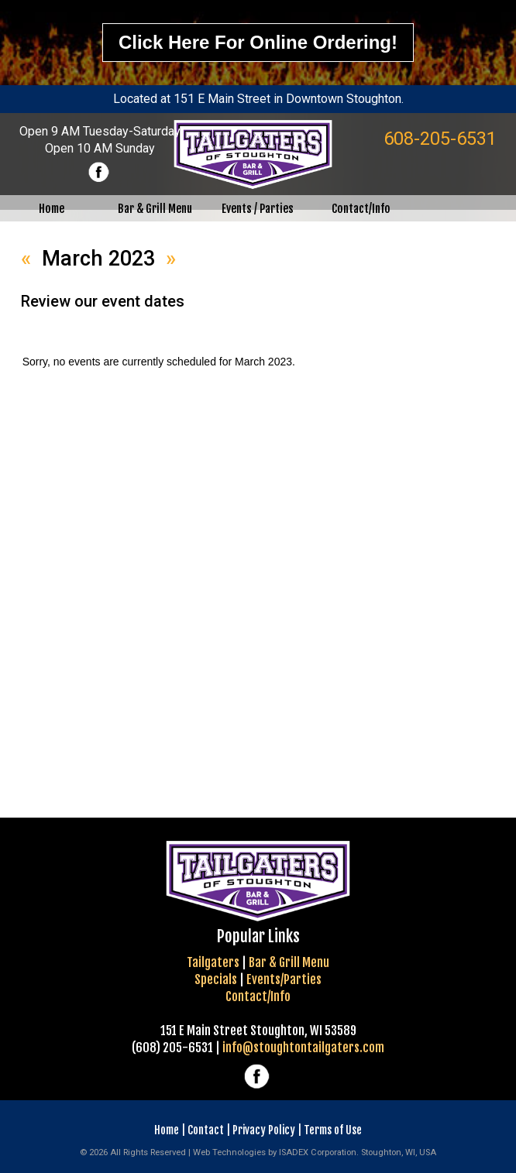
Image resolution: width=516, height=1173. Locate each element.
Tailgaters (213, 962)
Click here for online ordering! (258, 42)
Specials (215, 979)
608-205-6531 (440, 138)
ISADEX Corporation (317, 1152)
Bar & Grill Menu (289, 962)
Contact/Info (258, 996)
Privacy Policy (263, 1130)
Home (166, 1130)
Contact (205, 1130)
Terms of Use (333, 1130)
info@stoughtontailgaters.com (303, 1047)
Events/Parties (284, 979)
